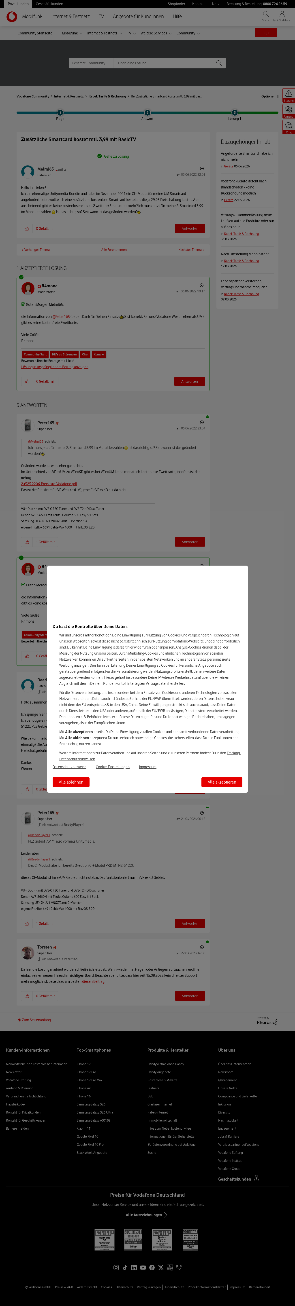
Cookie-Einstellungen (113, 767)
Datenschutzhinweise (69, 767)
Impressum (147, 767)
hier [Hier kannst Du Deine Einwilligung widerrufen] (130, 647)
